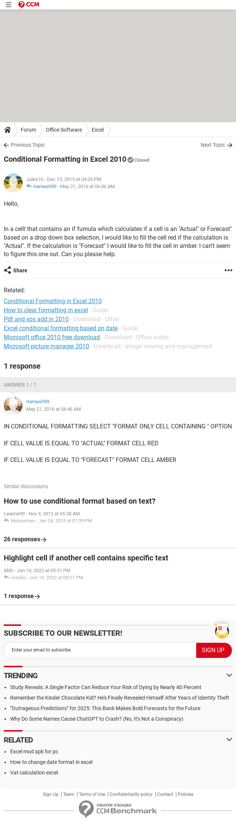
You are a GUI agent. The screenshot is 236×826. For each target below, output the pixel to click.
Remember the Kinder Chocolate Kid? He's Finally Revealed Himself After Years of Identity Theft (119, 698)
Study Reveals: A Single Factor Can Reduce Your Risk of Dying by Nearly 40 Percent (105, 687)
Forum (28, 130)
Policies (186, 794)
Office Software (64, 130)
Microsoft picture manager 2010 (46, 346)
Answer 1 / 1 (20, 385)
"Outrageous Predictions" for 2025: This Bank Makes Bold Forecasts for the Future (105, 708)
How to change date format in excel (51, 762)
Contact (165, 794)
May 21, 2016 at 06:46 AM (87, 186)
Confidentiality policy (131, 794)
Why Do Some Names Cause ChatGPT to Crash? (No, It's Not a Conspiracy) (96, 719)
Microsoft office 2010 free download (52, 337)
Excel (98, 130)
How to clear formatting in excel (46, 310)
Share (20, 270)
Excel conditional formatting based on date (61, 328)
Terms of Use (92, 794)
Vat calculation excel (34, 773)
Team (68, 794)
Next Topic (213, 145)
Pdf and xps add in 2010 (36, 319)
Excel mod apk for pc (34, 752)
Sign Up (51, 794)
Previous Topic (28, 145)
